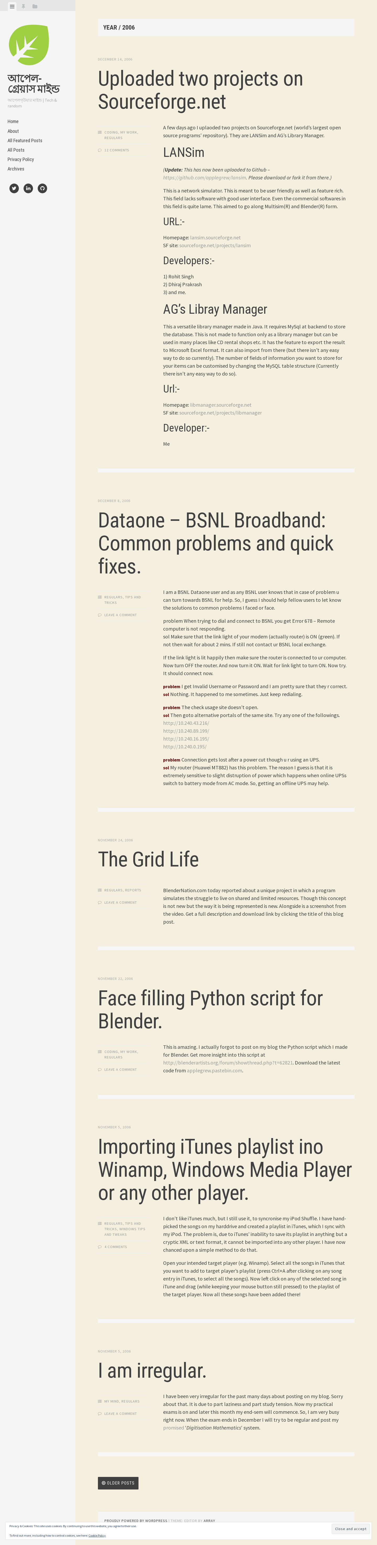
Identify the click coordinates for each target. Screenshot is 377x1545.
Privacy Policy (21, 159)
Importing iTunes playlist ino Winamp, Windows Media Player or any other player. (225, 1169)
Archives (16, 169)
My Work (128, 132)
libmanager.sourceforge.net (221, 404)
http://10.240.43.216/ (186, 723)
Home (13, 121)
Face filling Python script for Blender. (210, 1010)
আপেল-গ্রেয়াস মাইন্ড (33, 84)
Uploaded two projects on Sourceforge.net (200, 90)
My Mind (111, 1401)
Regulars (113, 137)
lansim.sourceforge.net (215, 237)
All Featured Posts (25, 140)
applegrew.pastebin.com (214, 1070)
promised (173, 1427)
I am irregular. (152, 1370)
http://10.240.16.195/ (186, 738)
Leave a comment (120, 615)
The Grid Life (148, 859)
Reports (133, 890)
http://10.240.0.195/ (185, 746)
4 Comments (115, 1246)
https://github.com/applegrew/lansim (204, 177)
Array (209, 1520)
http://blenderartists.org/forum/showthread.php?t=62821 (228, 1062)
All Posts (16, 150)
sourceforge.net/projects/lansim (215, 245)
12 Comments (116, 150)
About (13, 131)
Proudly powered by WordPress (136, 1520)
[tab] (12, 6)
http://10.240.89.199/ (186, 730)
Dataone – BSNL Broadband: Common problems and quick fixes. (216, 543)
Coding (111, 132)
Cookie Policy (97, 1535)
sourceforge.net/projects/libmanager (220, 412)
